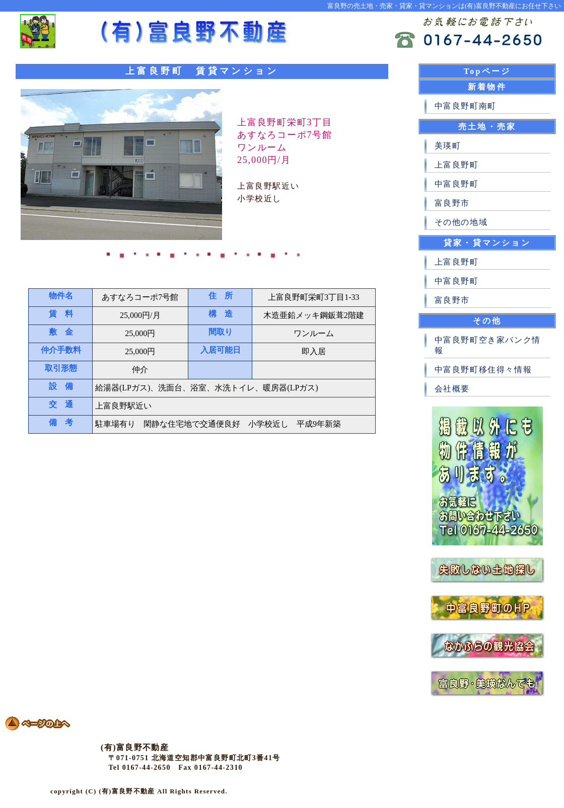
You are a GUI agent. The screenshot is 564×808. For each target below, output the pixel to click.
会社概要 (452, 388)
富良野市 (452, 203)
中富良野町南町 (466, 106)
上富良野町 (457, 164)
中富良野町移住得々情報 (483, 369)
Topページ (487, 71)
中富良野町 (457, 184)
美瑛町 (448, 145)
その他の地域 (461, 222)
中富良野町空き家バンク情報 (488, 345)
